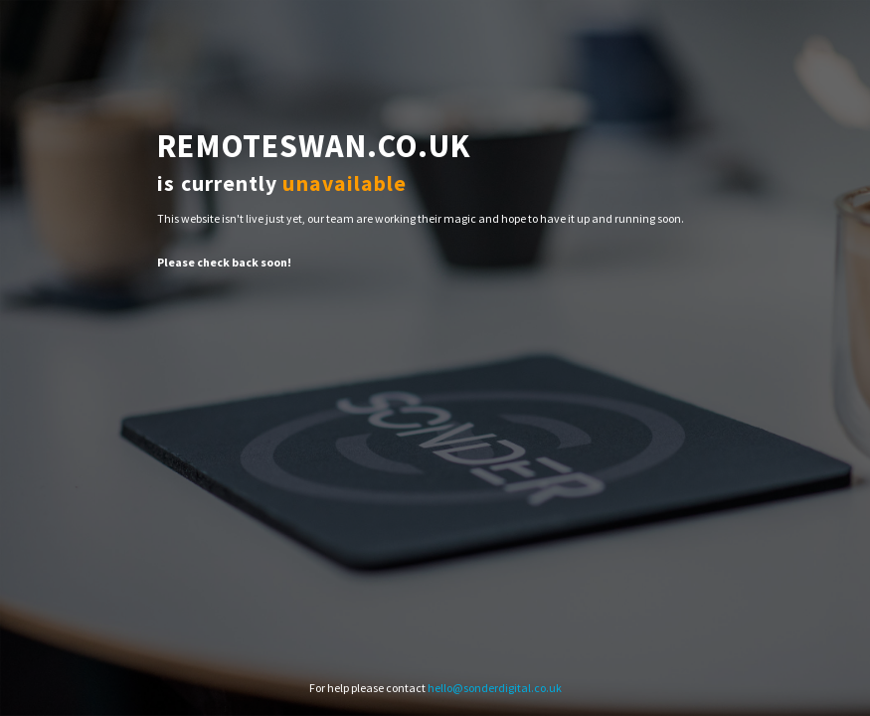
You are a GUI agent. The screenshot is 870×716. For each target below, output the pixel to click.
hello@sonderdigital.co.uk (495, 687)
